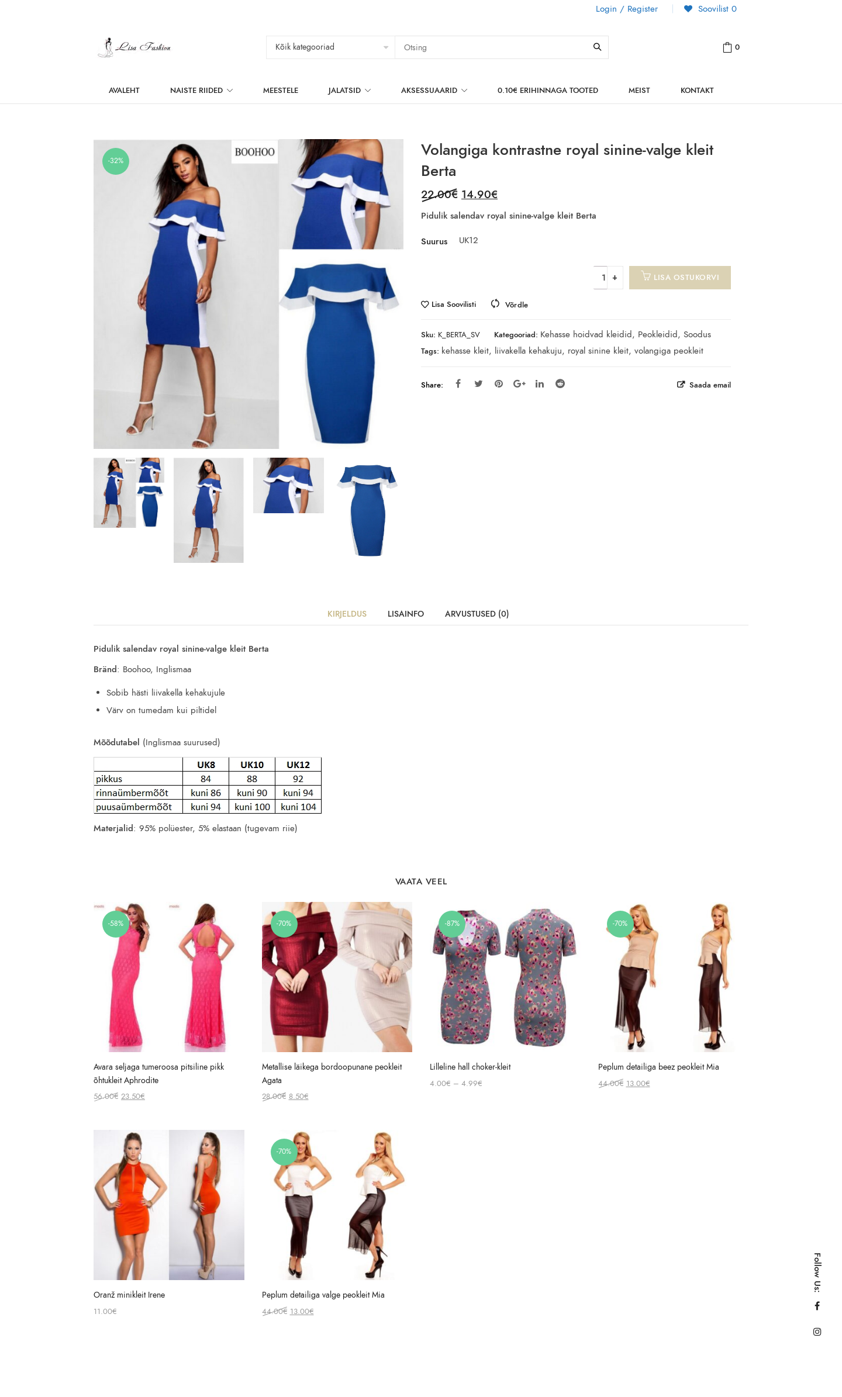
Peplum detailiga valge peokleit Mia (323, 1295)
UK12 (466, 240)
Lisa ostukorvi (686, 277)
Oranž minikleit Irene (129, 1295)
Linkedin (540, 383)
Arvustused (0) (477, 614)
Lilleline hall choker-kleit (470, 1067)
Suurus (434, 241)
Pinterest (499, 383)
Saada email (709, 384)
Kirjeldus (347, 614)
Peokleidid (658, 334)
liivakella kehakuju (528, 351)
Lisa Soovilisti (454, 305)
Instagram (817, 1331)
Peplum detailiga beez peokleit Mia (658, 1067)
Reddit (560, 383)
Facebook (458, 383)
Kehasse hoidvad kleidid (586, 334)
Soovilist (716, 9)
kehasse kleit (465, 351)
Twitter (478, 383)
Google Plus (519, 383)
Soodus (697, 334)
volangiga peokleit (668, 351)
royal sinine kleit (598, 351)
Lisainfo (406, 614)
